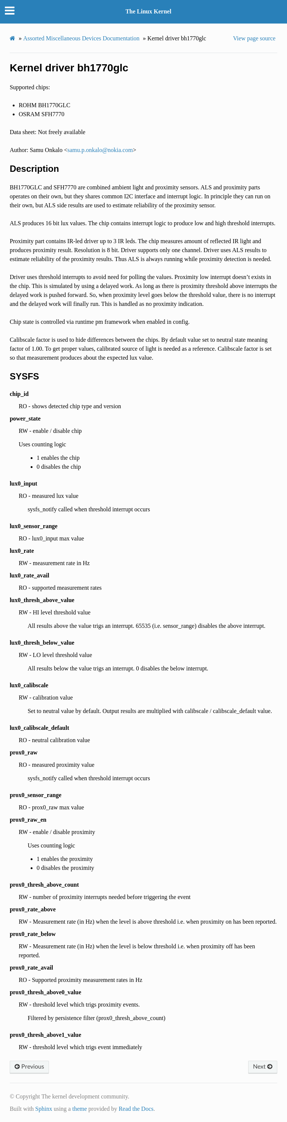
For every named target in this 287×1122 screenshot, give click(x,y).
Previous (29, 1067)
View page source (254, 38)
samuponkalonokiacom (100, 150)
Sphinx (43, 1109)
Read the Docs (135, 1109)
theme (79, 1109)
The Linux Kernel (149, 11)
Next (262, 1067)
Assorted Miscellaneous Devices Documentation (81, 38)
